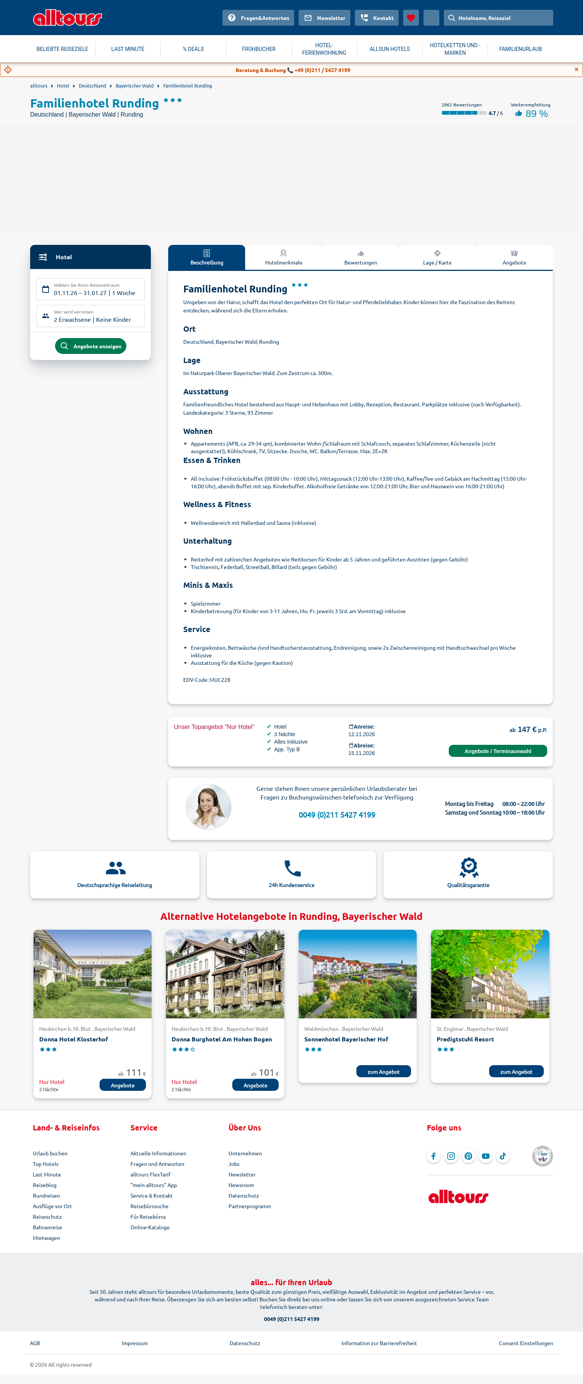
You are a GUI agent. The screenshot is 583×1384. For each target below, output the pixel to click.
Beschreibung (206, 257)
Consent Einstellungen (526, 1342)
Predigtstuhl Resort (465, 1039)
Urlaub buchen (50, 1153)
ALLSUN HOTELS (390, 49)
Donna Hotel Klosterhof (73, 1039)
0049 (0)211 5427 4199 (337, 814)
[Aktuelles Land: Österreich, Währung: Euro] (431, 18)
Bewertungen (360, 257)
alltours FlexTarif (150, 1174)
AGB (35, 1342)
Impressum (135, 1342)
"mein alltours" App (153, 1184)
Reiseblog (45, 1184)
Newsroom (241, 1184)
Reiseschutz (47, 1216)
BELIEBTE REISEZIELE (62, 49)
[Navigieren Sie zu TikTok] (503, 1156)
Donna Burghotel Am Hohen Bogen (222, 1039)
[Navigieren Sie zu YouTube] (485, 1156)
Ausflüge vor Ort (52, 1206)
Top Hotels (45, 1163)
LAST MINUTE (127, 49)
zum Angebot (384, 1071)
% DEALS (193, 49)
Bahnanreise (47, 1227)
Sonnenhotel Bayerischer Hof (346, 1039)
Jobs (234, 1163)
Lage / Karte (437, 257)
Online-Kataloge (150, 1227)
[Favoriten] (411, 18)
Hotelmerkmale (283, 257)
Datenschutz (244, 1195)
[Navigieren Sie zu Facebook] (433, 1156)
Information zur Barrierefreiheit (379, 1342)
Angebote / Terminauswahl (498, 751)
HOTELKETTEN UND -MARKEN (455, 49)
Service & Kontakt (151, 1195)
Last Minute (47, 1174)
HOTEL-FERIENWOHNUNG (324, 49)
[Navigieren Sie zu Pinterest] (468, 1156)
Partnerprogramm (250, 1206)
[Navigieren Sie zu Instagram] (451, 1156)
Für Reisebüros (148, 1216)
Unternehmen (245, 1153)
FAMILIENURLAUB (520, 49)
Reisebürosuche (149, 1206)
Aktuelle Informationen (158, 1153)
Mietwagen (46, 1237)
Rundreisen (46, 1195)
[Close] (576, 69)
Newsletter (242, 1174)
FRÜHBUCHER (259, 49)
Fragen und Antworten (157, 1163)
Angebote (514, 257)
